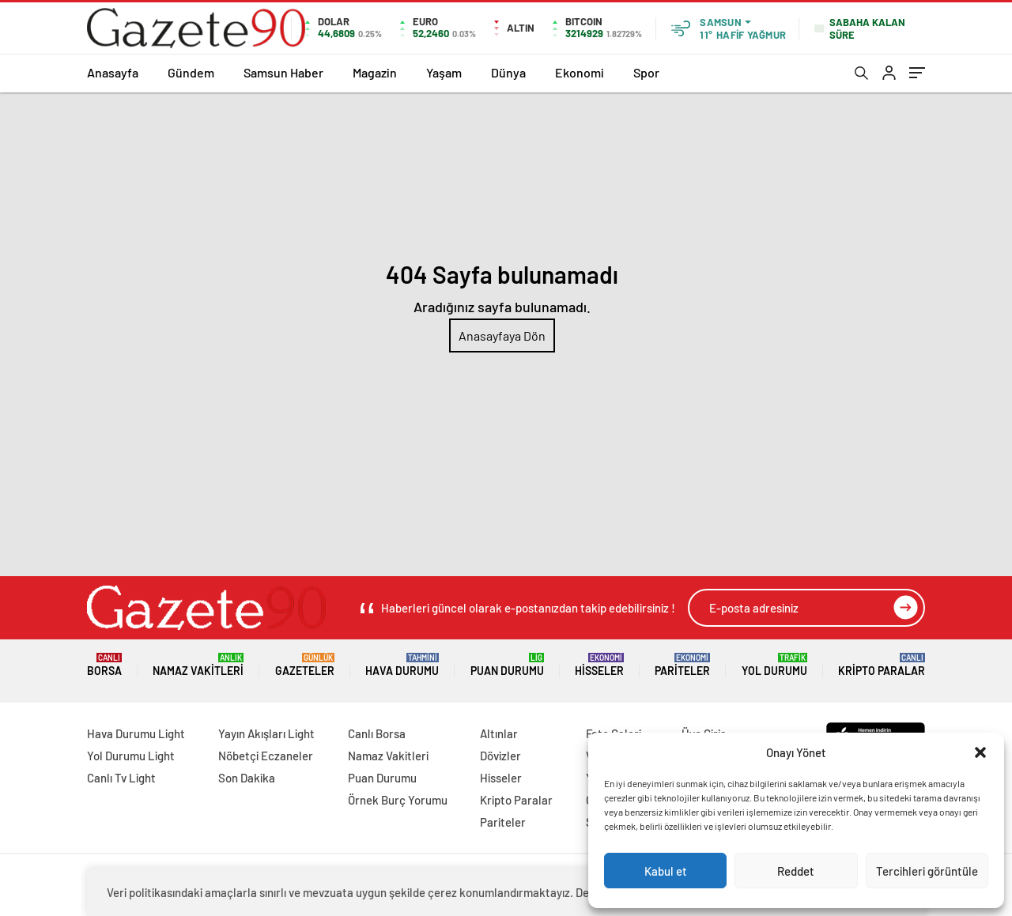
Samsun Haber (283, 72)
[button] (980, 752)
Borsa (104, 665)
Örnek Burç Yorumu (397, 800)
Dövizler (500, 755)
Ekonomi (579, 72)
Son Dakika (246, 778)
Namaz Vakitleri (198, 665)
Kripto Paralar (881, 665)
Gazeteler (304, 665)
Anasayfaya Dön (502, 335)
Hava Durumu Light (136, 733)
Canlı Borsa (377, 733)
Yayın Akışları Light (266, 733)
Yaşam (444, 72)
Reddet (795, 871)
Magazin (375, 72)
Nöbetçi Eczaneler (265, 755)
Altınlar (499, 733)
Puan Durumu (507, 665)
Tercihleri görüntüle (927, 871)
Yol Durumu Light (131, 755)
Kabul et (665, 871)
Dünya (508, 72)
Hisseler (599, 665)
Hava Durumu (402, 665)
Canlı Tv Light (121, 778)
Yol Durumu (774, 665)
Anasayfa (112, 72)
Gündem (191, 72)
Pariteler (682, 665)
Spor (646, 72)
